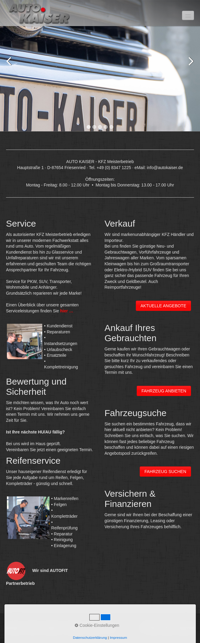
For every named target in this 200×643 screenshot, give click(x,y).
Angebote (74, 628)
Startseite (14, 628)
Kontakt (32, 628)
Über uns (93, 628)
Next (189, 67)
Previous (10, 67)
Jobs (109, 628)
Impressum (52, 628)
